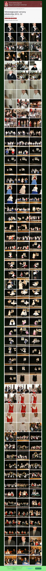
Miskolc (6, 18)
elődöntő (14, 18)
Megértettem (38, 568)
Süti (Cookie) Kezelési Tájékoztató (29, 568)
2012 (11, 18)
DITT (9, 18)
